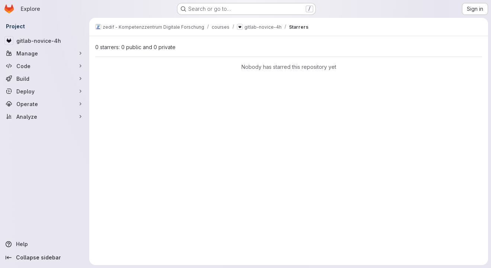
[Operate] (44, 104)
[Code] (44, 66)
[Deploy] (44, 91)
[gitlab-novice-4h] (44, 41)
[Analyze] (44, 116)
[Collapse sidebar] (44, 258)
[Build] (44, 78)
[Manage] (44, 53)
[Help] (44, 244)
